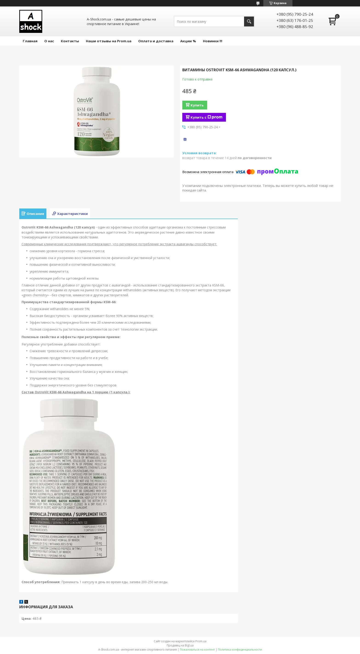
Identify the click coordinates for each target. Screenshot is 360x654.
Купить (197, 105)
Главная (30, 41)
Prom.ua (200, 641)
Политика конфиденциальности (240, 649)
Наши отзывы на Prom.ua (108, 41)
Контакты (70, 41)
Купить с (206, 117)
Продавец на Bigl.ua (180, 645)
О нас (49, 41)
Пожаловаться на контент (197, 649)
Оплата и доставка (155, 41)
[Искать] (249, 21)
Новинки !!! (212, 41)
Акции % (188, 41)
